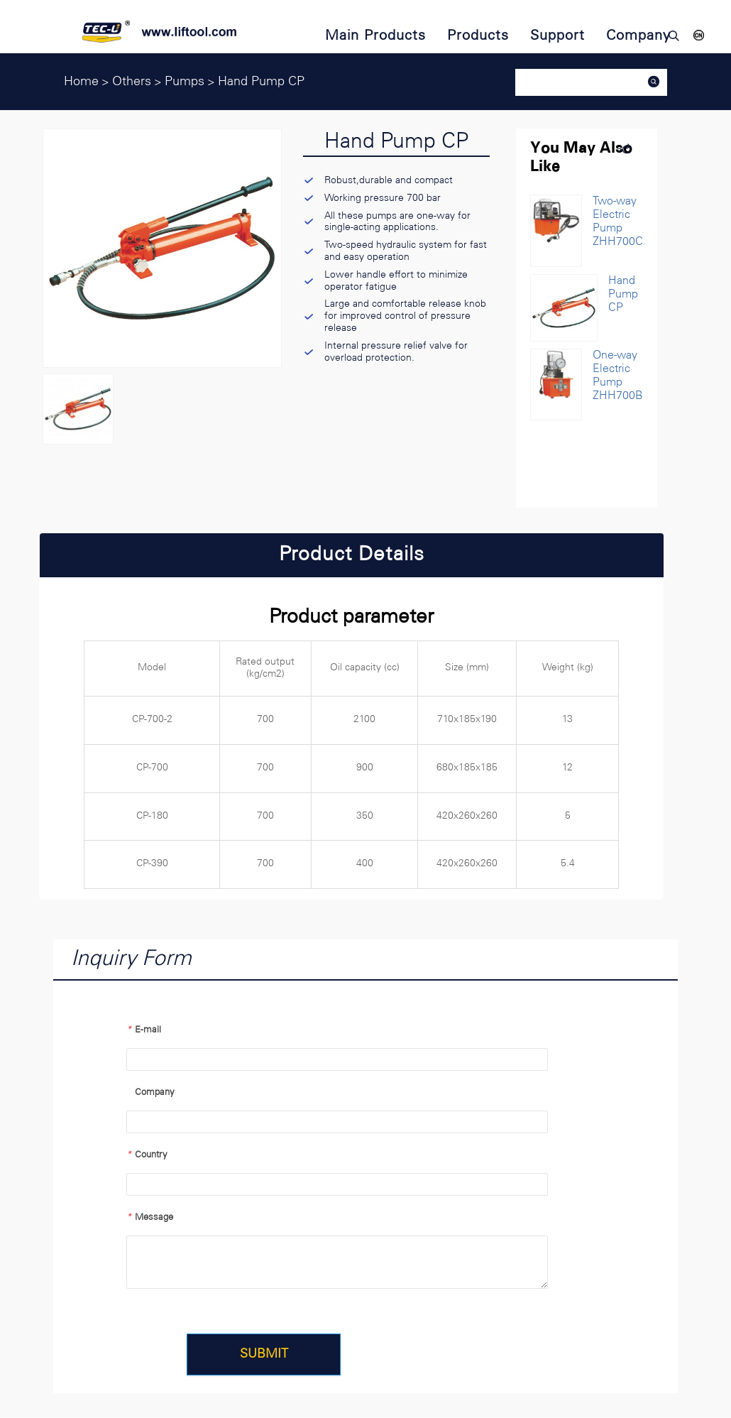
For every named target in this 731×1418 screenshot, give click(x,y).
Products (478, 36)
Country (146, 1155)
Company (150, 1092)
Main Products (375, 36)
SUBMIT (267, 1354)
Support (557, 36)
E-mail (143, 1030)
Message (149, 1217)
